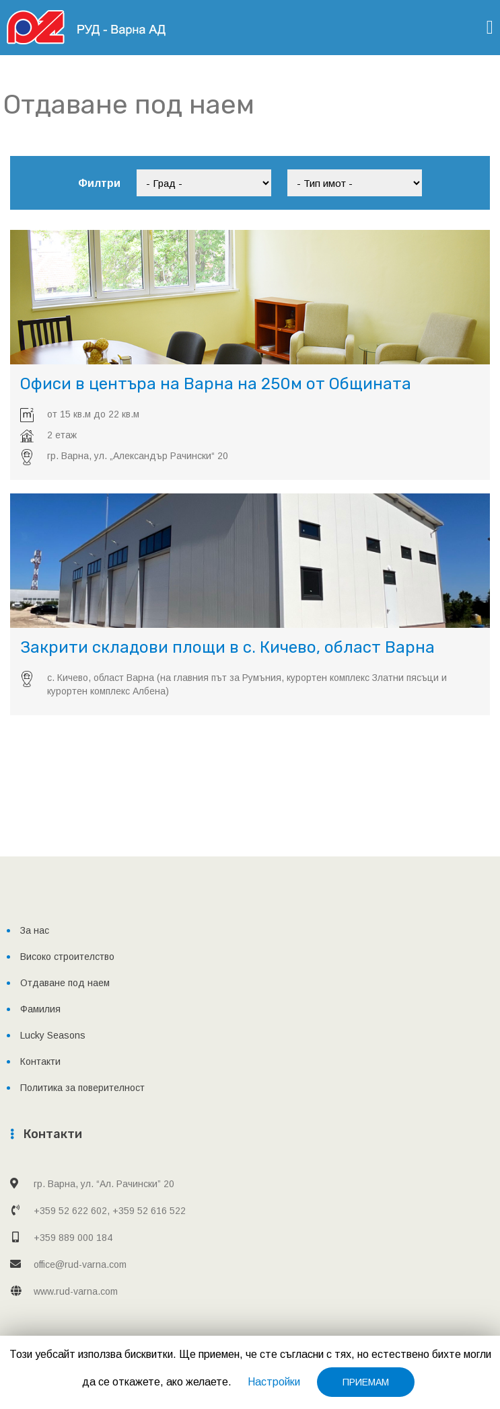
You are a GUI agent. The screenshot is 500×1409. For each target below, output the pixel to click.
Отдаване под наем (65, 982)
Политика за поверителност (82, 1087)
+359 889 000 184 (73, 1237)
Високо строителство (67, 956)
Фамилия (40, 1009)
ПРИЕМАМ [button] (366, 1382)
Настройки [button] (274, 1381)
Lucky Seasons (52, 1035)
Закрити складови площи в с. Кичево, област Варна (227, 647)
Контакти (40, 1061)
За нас (34, 930)
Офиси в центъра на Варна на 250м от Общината (215, 383)
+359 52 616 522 (149, 1210)
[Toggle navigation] (490, 27)
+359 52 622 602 (70, 1210)
